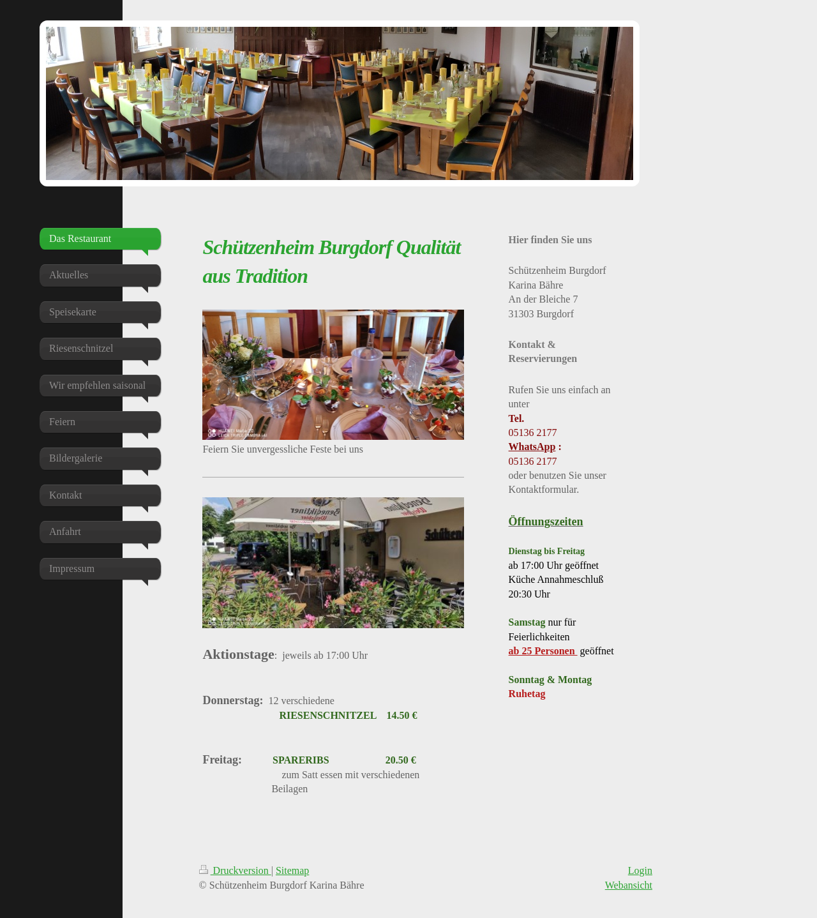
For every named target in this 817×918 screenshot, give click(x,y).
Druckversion (235, 870)
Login (640, 870)
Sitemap (292, 870)
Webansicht (628, 885)
